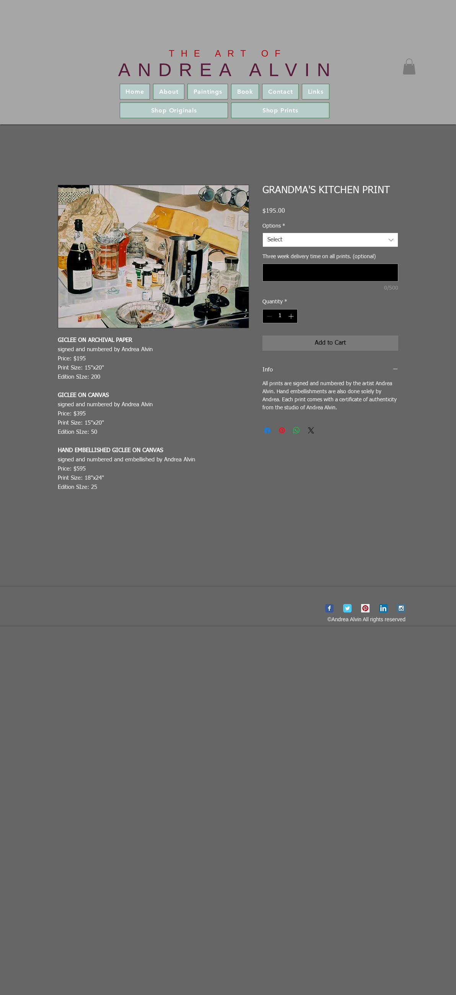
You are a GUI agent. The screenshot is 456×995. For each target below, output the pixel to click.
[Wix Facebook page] (329, 608)
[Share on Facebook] (267, 430)
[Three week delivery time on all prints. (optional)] (330, 272)
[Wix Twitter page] (347, 608)
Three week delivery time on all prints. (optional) (319, 256)
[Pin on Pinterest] (282, 430)
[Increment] (291, 316)
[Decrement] (268, 316)
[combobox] (330, 240)
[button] (409, 67)
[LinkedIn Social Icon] (383, 608)
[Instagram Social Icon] (401, 608)
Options (273, 226)
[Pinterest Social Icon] (365, 608)
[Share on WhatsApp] (296, 430)
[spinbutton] (280, 316)
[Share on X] (311, 430)
